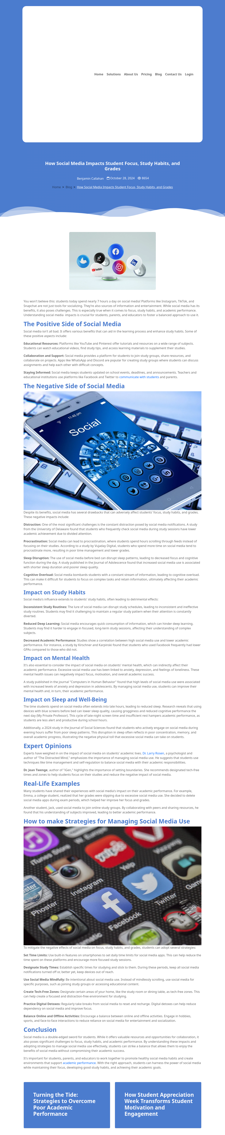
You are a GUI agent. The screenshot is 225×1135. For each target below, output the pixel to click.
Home (98, 74)
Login (189, 74)
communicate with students (139, 377)
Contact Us (173, 74)
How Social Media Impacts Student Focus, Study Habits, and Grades (125, 187)
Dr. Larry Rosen (153, 753)
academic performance (79, 1063)
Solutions (114, 74)
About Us (131, 74)
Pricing (146, 74)
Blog (158, 74)
